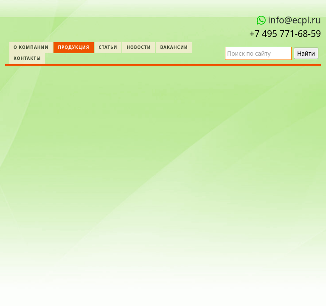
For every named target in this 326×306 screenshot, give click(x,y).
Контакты (27, 58)
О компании (31, 47)
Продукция (73, 47)
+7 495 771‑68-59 (285, 34)
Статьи (108, 47)
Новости (138, 47)
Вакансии (174, 47)
